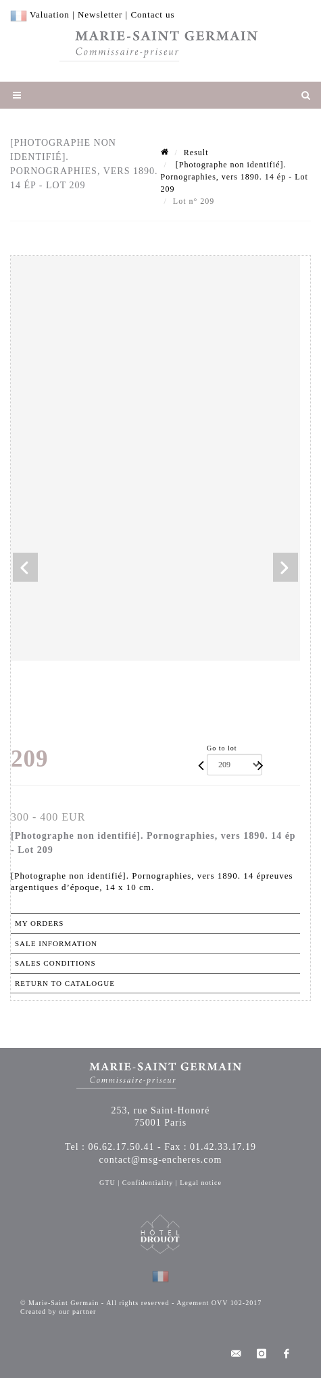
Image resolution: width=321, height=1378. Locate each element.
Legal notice (201, 1182)
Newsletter (100, 14)
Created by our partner (58, 1311)
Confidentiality (148, 1182)
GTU (107, 1182)
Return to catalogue (65, 983)
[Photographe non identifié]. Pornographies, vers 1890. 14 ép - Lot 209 (234, 177)
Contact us (152, 14)
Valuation (50, 14)
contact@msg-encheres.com (160, 1160)
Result (196, 152)
